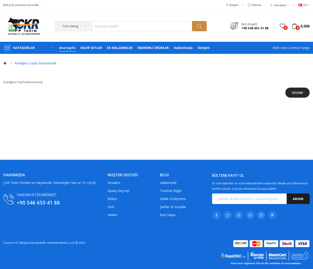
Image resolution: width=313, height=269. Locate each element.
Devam (297, 92)
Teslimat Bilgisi (171, 191)
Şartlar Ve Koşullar (173, 207)
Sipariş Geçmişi (118, 191)
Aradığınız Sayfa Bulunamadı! (35, 63)
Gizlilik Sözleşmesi (173, 199)
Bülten (112, 199)
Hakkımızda (168, 183)
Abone (298, 199)
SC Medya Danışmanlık (30, 243)
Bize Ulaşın (168, 215)
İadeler (112, 215)
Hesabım (114, 183)
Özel (111, 207)
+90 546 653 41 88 (254, 28)
